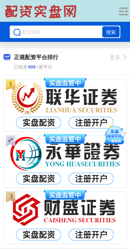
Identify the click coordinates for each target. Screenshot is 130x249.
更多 (118, 57)
